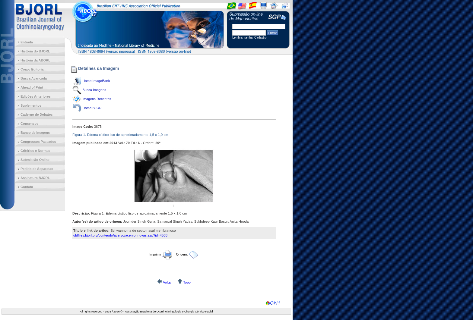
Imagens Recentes (96, 99)
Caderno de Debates (36, 114)
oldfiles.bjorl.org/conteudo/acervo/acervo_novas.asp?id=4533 (120, 235)
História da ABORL (35, 60)
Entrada (27, 42)
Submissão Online (35, 160)
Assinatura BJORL (35, 178)
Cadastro (260, 37)
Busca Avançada (34, 78)
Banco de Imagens (35, 132)
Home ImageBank (96, 81)
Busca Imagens (94, 90)
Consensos (29, 123)
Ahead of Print (32, 87)
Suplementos (31, 105)
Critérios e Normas (35, 150)
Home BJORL (92, 108)
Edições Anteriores (36, 96)
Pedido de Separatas (37, 169)
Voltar (167, 282)
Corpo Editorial (32, 69)
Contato (27, 187)
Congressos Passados (38, 141)
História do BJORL (35, 51)
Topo (187, 282)
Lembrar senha (242, 37)
